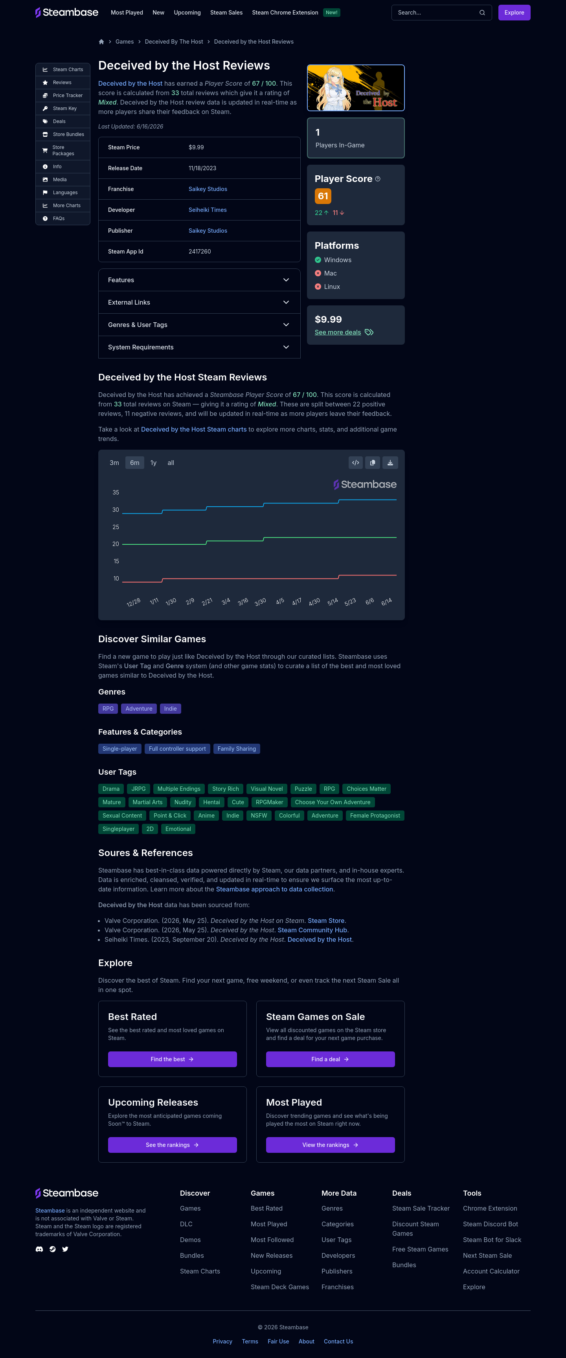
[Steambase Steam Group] (53, 1249)
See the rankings (172, 1144)
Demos (190, 1240)
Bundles (192, 1255)
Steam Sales (226, 12)
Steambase (50, 1210)
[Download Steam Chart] (390, 462)
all (170, 463)
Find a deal (331, 1059)
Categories (338, 1224)
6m (135, 463)
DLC (186, 1224)
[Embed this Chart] (356, 462)
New (158, 12)
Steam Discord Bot (490, 1224)
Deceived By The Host (174, 41)
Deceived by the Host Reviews (254, 41)
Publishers (337, 1271)
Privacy (222, 1341)
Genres (332, 1208)
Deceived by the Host (130, 83)
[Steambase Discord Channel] (39, 1249)
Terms (250, 1341)
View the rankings (330, 1144)
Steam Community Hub (312, 930)
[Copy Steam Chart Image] (372, 462)
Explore (514, 12)
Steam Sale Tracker (421, 1208)
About (306, 1341)
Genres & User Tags (199, 324)
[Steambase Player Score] (377, 179)
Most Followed (272, 1240)
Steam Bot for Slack (492, 1240)
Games (125, 41)
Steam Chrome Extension (285, 12)
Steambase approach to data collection (274, 889)
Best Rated (267, 1208)
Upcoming (187, 12)
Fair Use (278, 1341)
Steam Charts (200, 1271)
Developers (338, 1255)
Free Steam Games (420, 1249)
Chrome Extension (490, 1208)
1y (154, 463)
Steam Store (326, 920)
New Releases (272, 1255)
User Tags (337, 1240)
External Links (199, 302)
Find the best (173, 1059)
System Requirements (199, 347)
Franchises (338, 1287)
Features (199, 280)
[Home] (101, 42)
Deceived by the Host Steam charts (194, 429)
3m (114, 463)
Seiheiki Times (208, 209)
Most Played (127, 12)
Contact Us (338, 1341)
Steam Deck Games (280, 1287)
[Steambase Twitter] (65, 1249)
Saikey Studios (208, 189)
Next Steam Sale (487, 1255)
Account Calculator (491, 1271)
